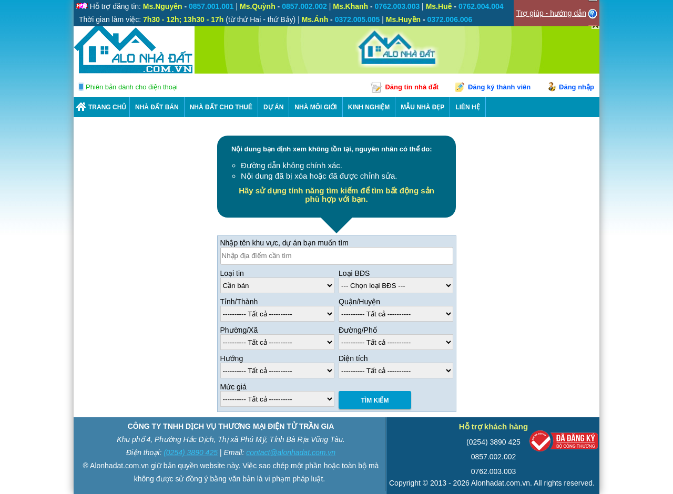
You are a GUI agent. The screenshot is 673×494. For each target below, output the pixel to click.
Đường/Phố (358, 330)
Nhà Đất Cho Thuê (221, 107)
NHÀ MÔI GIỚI (315, 107)
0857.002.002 (493, 456)
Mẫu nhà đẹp (422, 107)
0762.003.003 (493, 471)
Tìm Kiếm (375, 400)
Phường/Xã (239, 330)
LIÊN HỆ (467, 107)
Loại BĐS (354, 273)
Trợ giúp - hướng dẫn (551, 13)
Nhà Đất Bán (157, 107)
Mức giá (233, 387)
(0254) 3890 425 (191, 452)
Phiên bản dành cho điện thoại (132, 87)
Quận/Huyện (359, 301)
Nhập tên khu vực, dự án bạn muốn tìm (284, 243)
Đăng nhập (576, 87)
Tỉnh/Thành (239, 301)
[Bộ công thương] (563, 443)
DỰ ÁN (273, 107)
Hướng (231, 358)
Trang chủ (107, 107)
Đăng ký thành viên (499, 87)
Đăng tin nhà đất (412, 87)
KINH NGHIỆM (369, 107)
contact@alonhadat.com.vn (290, 452)
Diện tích (353, 358)
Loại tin (232, 273)
